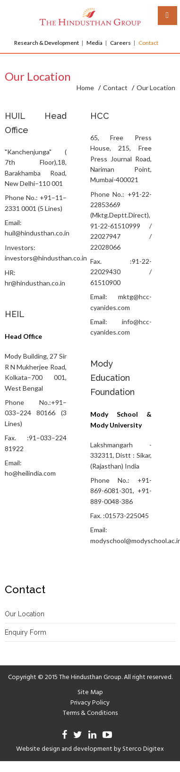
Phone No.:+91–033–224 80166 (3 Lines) (36, 413)
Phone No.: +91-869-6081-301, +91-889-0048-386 (121, 490)
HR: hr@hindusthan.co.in (35, 278)
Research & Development (46, 42)
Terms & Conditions (90, 713)
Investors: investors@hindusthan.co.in (36, 252)
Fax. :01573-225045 (119, 516)
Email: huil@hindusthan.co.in (36, 227)
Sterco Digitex (143, 749)
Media (94, 42)
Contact (148, 42)
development (92, 749)
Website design (38, 749)
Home (85, 88)
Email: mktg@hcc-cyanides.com (121, 302)
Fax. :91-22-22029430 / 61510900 (121, 271)
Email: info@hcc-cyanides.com (121, 327)
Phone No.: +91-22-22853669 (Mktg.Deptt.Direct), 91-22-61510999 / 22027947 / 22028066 (121, 220)
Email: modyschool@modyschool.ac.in (121, 535)
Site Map (90, 692)
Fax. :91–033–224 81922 (36, 443)
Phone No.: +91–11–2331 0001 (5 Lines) (36, 202)
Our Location (24, 614)
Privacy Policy (90, 702)
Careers (120, 42)
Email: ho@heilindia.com (30, 468)
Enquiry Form (25, 632)
